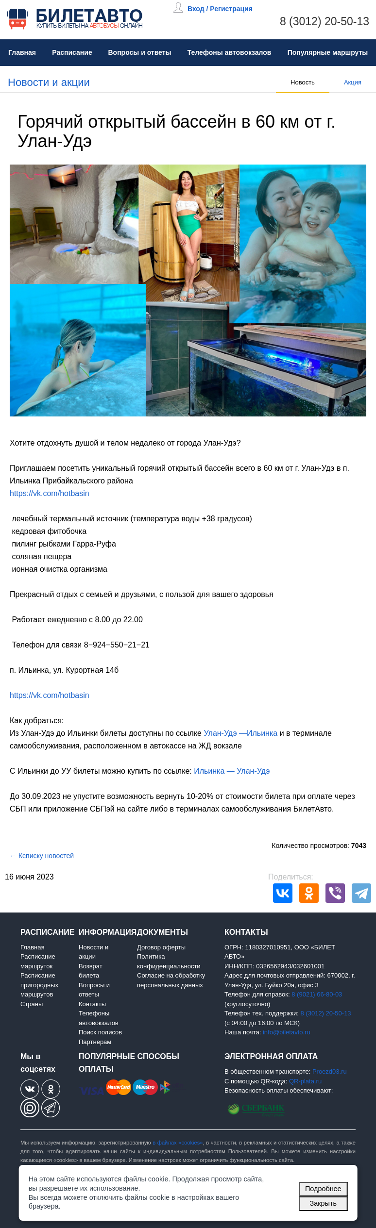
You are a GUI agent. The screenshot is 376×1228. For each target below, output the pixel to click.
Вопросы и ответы (139, 52)
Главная (22, 52)
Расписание (72, 52)
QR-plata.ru (305, 1081)
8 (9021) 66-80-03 (316, 994)
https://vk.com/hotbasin (49, 493)
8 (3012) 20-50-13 (324, 21)
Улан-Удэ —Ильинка (240, 733)
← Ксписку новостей (42, 856)
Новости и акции (49, 82)
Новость (303, 82)
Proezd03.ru (329, 1071)
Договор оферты (161, 947)
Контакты (92, 1004)
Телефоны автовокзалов (230, 52)
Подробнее (323, 1189)
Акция (352, 82)
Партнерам (95, 1041)
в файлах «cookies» (178, 1142)
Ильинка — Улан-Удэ (232, 771)
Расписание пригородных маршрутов (39, 985)
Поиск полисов (100, 1032)
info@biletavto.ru (286, 1032)
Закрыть (323, 1203)
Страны (31, 1004)
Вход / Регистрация (220, 9)
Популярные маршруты (328, 52)
